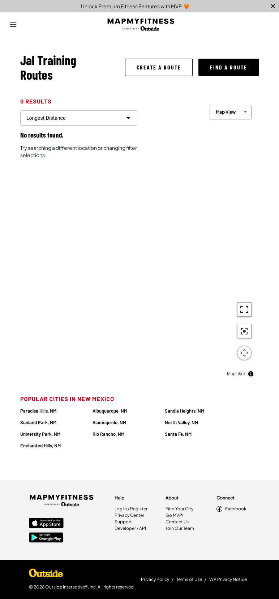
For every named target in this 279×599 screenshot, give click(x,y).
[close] (273, 6)
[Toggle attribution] (250, 374)
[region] (201, 240)
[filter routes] (79, 118)
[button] (159, 67)
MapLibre (236, 373)
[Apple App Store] (46, 523)
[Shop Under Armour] (46, 575)
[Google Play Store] (46, 538)
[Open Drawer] (13, 24)
